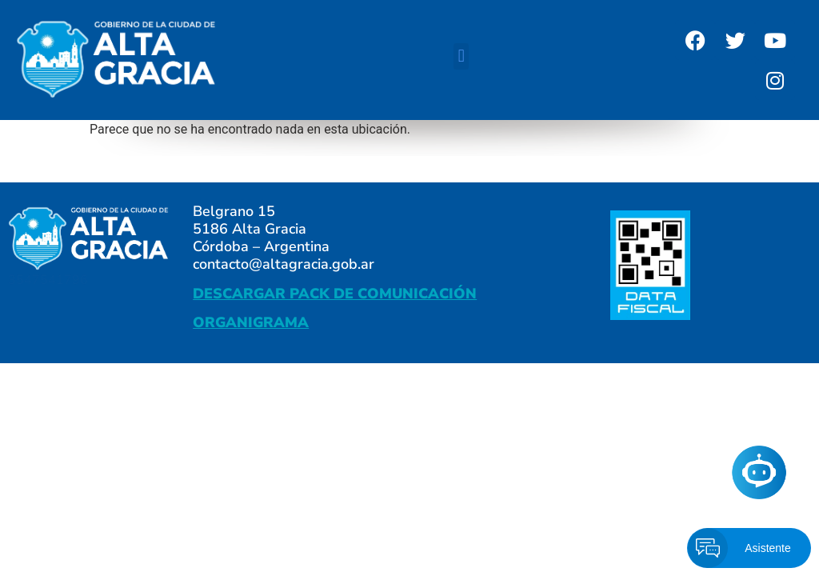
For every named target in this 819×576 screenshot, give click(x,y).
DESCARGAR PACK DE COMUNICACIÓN (335, 293)
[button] (461, 56)
